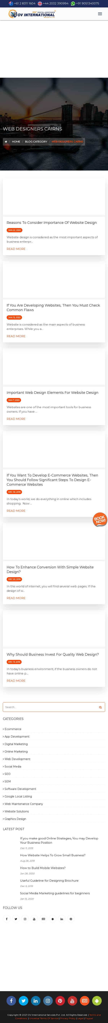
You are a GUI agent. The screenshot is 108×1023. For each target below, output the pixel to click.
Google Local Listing (17, 796)
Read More (16, 249)
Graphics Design (14, 819)
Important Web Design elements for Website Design (52, 393)
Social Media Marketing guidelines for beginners (55, 893)
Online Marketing (15, 751)
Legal (80, 1018)
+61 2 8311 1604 (24, 3)
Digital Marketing (15, 744)
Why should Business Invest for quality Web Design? (53, 654)
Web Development (16, 759)
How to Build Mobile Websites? (43, 868)
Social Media (12, 766)
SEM (7, 781)
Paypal (89, 1018)
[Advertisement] (54, 49)
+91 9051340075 (87, 3)
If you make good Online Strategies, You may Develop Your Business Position (59, 841)
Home (16, 141)
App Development (16, 736)
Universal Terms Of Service (43, 1018)
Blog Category (36, 141)
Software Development (19, 789)
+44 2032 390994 (55, 3)
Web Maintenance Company (23, 804)
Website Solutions (16, 811)
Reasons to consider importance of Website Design (52, 223)
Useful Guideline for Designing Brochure (49, 880)
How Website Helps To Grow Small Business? (52, 855)
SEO (7, 774)
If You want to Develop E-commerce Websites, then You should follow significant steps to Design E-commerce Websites (52, 480)
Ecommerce (12, 729)
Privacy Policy (68, 1018)
